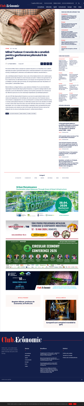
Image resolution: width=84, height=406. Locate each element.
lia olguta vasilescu (14, 113)
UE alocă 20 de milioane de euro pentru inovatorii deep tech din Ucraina (73, 63)
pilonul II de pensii (31, 113)
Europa (63, 22)
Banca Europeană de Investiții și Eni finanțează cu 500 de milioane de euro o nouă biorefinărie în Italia (69, 25)
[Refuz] (82, 404)
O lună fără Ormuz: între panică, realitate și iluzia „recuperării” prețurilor (68, 153)
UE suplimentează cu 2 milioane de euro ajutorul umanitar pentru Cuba (73, 97)
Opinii (7, 48)
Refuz (75, 403)
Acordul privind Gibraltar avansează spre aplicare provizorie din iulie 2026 (63, 87)
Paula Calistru (12, 63)
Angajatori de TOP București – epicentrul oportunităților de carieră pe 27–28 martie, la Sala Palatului (69, 17)
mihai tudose (23, 113)
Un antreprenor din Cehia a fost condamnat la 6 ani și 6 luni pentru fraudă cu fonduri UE (73, 87)
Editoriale (63, 46)
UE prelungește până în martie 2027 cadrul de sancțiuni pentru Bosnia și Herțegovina (69, 43)
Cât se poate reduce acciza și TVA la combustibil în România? (69, 136)
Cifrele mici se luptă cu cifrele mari (69, 49)
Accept (70, 403)
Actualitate (64, 14)
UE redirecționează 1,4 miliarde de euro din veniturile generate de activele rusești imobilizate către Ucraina (63, 98)
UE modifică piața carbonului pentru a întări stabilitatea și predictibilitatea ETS (63, 77)
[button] (78, 3)
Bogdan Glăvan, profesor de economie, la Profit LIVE (23, 303)
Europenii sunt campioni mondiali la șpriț (60, 324)
